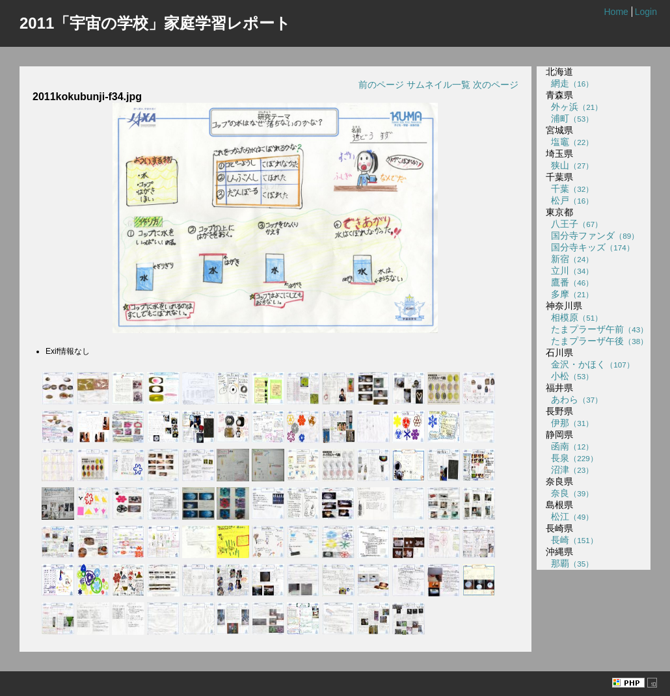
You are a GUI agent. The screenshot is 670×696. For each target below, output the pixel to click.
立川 (569, 270)
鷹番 (569, 282)
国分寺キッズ (590, 247)
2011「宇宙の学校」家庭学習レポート (155, 23)
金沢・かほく (590, 364)
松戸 (569, 200)
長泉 (571, 458)
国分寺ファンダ (592, 235)
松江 (569, 516)
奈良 (569, 493)
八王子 (574, 224)
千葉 (569, 188)
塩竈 (569, 142)
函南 (569, 446)
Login (646, 12)
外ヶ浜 (574, 106)
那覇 (569, 563)
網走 (569, 83)
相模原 (574, 317)
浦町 (569, 118)
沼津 (569, 469)
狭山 (569, 165)
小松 (569, 376)
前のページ (381, 84)
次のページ (495, 84)
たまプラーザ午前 (597, 329)
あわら (574, 399)
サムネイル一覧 (438, 84)
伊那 (569, 423)
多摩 (569, 294)
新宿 (569, 259)
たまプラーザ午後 (597, 341)
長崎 (571, 540)
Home (616, 12)
